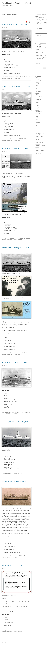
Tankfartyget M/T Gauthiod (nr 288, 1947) (15, 148)
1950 (20, 138)
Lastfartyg (12, 555)
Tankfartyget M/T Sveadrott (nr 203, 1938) (15, 422)
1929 (24, 555)
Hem (2, 9)
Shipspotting (38, 144)
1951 (24, 76)
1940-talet (21, 238)
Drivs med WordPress (5, 642)
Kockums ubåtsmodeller (40, 136)
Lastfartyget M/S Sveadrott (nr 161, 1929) (15, 481)
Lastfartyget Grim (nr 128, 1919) (12, 565)
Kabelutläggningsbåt (39, 96)
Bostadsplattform (39, 80)
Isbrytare (37, 93)
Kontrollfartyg (38, 99)
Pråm (37, 116)
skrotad (27, 630)
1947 (24, 238)
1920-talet (21, 555)
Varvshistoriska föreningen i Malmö (16, 3)
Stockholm (28, 76)
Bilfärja (37, 77)
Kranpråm (37, 100)
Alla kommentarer (39, 63)
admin (20, 78)
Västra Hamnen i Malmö (40, 154)
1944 (24, 352)
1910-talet (21, 630)
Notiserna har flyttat (39, 35)
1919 (24, 630)
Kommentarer (9, 9)
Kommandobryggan (39, 137)
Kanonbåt (37, 97)
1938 (24, 472)
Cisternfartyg (38, 83)
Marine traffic (38, 139)
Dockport (37, 85)
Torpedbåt (38, 124)
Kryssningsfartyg (39, 103)
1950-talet (21, 76)
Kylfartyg (12, 138)
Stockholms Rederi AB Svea (7, 78)
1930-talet (21, 472)
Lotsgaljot (37, 110)
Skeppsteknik (44, 23)
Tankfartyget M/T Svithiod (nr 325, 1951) (15, 24)
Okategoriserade (39, 111)
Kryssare (37, 102)
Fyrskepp (37, 90)
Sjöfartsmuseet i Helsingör (40, 148)
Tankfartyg (12, 76)
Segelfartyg (38, 117)
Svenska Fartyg (38, 153)
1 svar (3, 89)
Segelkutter (38, 119)
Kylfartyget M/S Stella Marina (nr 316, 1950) (16, 86)
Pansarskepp (38, 113)
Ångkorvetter (38, 76)
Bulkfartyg (37, 82)
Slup (36, 120)
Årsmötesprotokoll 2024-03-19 (41, 33)
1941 (24, 412)
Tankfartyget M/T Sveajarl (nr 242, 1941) (15, 362)
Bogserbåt (37, 79)
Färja (36, 88)
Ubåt (36, 125)
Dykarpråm (38, 86)
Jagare (37, 94)
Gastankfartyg (38, 91)
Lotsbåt (37, 108)
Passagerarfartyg (39, 114)
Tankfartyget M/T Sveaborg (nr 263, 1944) (15, 248)
